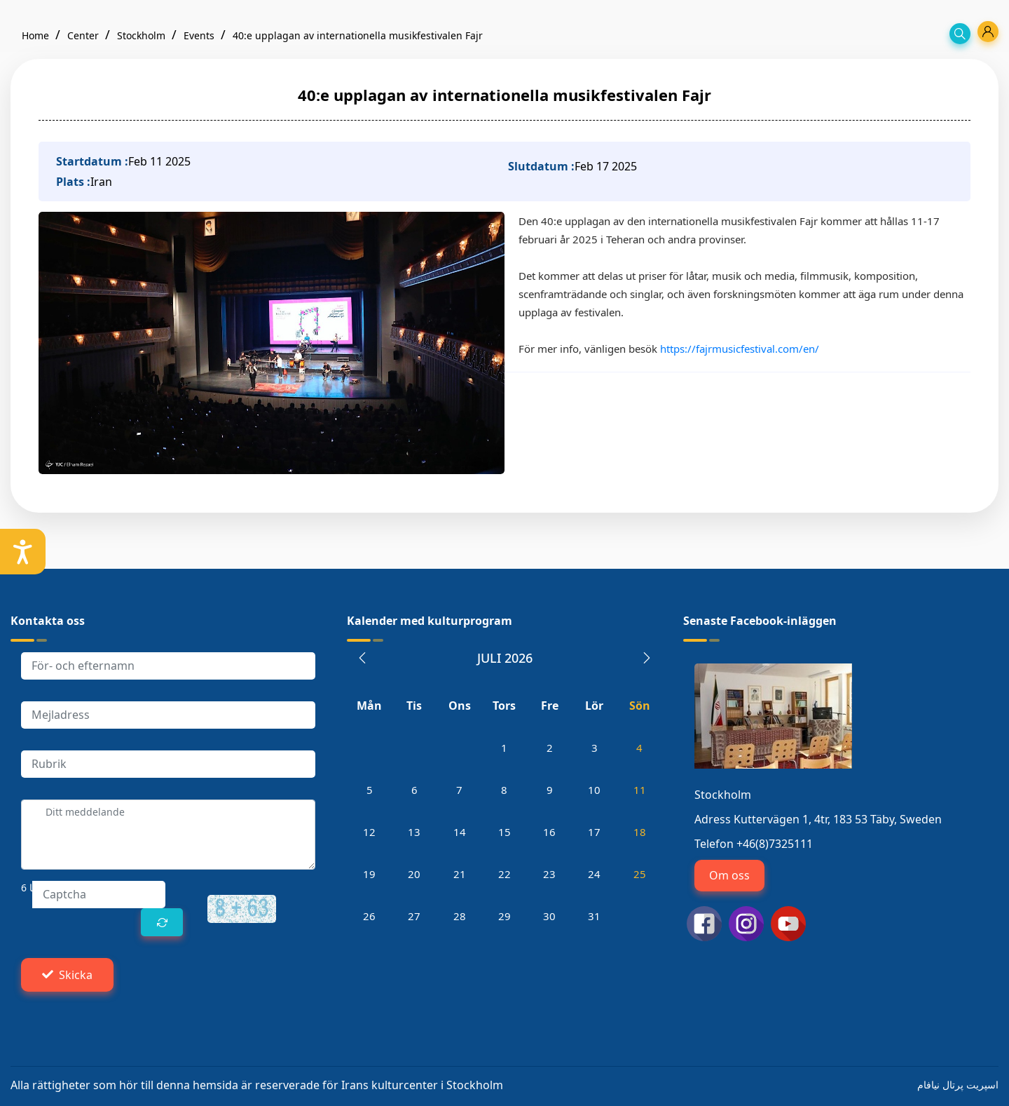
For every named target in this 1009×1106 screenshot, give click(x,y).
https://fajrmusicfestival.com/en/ (739, 349)
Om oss (729, 875)
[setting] (23, 551)
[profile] (987, 31)
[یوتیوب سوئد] (788, 922)
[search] (959, 33)
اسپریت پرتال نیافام (957, 1085)
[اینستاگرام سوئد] (746, 922)
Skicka (67, 975)
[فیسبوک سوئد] (704, 922)
